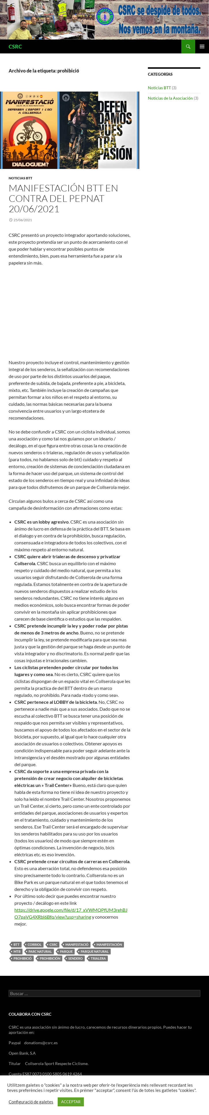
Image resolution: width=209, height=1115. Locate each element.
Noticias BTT (20, 178)
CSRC (15, 46)
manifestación (109, 944)
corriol (35, 944)
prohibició (23, 958)
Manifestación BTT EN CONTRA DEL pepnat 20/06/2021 (63, 198)
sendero (75, 958)
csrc (53, 944)
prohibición (50, 958)
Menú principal (202, 46)
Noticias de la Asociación (170, 98)
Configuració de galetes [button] (31, 1101)
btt (17, 944)
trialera (98, 958)
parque (66, 951)
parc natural (40, 951)
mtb (17, 951)
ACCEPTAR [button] (70, 1101)
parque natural (95, 951)
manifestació (77, 944)
